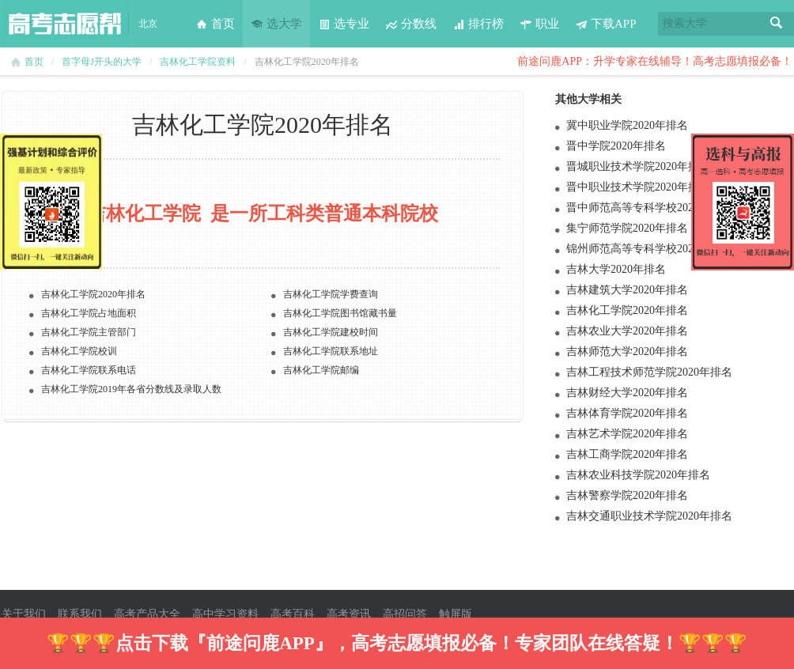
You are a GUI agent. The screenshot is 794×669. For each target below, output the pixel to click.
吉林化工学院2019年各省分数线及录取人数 (131, 389)
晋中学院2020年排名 (616, 146)
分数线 (411, 23)
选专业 (343, 23)
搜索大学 (685, 23)
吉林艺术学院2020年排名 (627, 434)
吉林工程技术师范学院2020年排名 (649, 372)
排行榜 (478, 23)
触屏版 (455, 614)
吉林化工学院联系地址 (330, 351)
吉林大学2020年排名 (616, 269)
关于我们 (24, 614)
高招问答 (405, 614)
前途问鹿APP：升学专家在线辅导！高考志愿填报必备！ (654, 61)
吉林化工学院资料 (198, 61)
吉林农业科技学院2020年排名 (638, 475)
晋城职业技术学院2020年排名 (638, 166)
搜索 (776, 24)
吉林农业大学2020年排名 (627, 331)
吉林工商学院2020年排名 (627, 454)
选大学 (276, 23)
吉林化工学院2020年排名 (627, 310)
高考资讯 (349, 614)
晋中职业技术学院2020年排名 (638, 187)
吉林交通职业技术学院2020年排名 (649, 516)
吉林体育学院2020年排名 (627, 413)
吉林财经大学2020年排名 (627, 393)
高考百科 (292, 614)
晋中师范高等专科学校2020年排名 (649, 208)
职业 (539, 23)
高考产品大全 (147, 614)
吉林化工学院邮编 (321, 370)
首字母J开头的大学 (102, 61)
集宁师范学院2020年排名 (627, 228)
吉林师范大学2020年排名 (627, 351)
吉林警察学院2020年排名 (627, 495)
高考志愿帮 (65, 23)
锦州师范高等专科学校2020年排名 (649, 249)
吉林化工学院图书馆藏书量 (340, 313)
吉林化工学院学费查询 (330, 294)
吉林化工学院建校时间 (330, 332)
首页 (215, 23)
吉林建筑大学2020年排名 (627, 290)
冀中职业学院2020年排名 (627, 125)
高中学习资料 (225, 614)
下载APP (606, 23)
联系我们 (80, 614)
